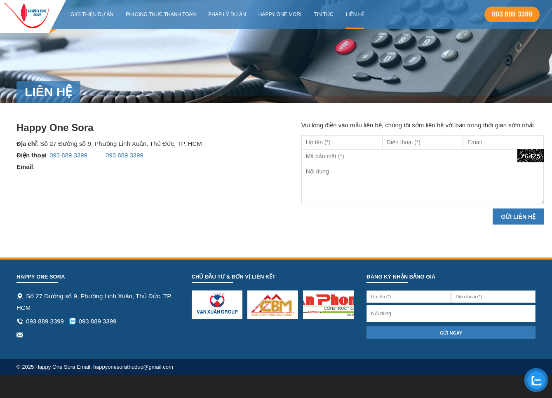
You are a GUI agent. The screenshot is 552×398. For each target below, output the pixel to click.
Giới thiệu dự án (91, 14)
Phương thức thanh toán (161, 14)
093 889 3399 (512, 14)
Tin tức (323, 14)
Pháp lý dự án (227, 14)
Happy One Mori (279, 14)
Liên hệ (355, 14)
